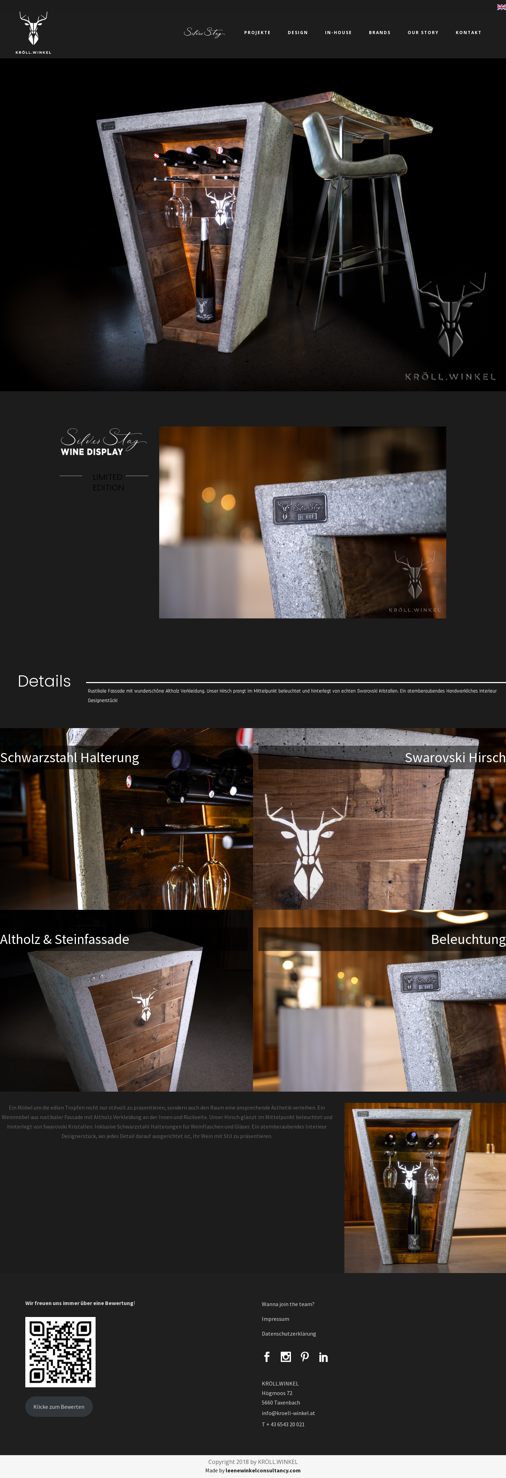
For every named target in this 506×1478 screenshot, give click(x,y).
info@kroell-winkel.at (288, 1412)
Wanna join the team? (288, 1303)
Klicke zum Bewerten (58, 1406)
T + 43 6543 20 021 (283, 1424)
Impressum (275, 1318)
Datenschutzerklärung (289, 1333)
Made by (253, 1470)
